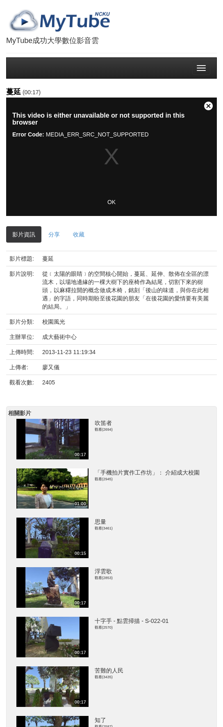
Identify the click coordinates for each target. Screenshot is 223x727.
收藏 (78, 234)
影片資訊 (23, 234)
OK (111, 202)
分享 (54, 234)
